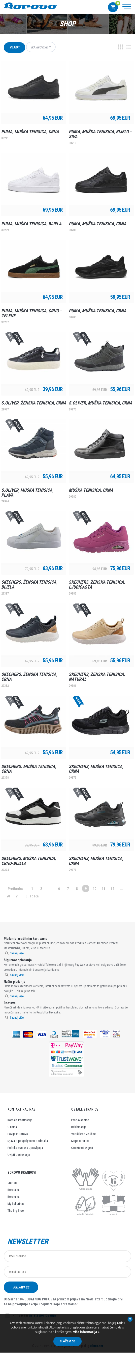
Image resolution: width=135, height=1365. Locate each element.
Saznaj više (17, 953)
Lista (128, 46)
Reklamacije (78, 1127)
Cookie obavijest (82, 1148)
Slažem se (67, 1341)
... (49, 889)
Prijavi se (22, 1287)
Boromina (13, 1197)
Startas (12, 1183)
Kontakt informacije (19, 1120)
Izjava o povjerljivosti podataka (27, 1141)
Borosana (13, 1190)
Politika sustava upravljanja (25, 1148)
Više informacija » (86, 1332)
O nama (12, 1127)
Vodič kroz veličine (83, 1134)
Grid (120, 46)
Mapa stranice (80, 1141)
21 (17, 896)
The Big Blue (15, 1210)
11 (103, 889)
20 (8, 896)
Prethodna (16, 889)
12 (112, 889)
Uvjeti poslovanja (18, 1155)
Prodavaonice (80, 1120)
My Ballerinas (15, 1203)
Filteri (14, 47)
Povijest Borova (17, 1134)
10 (94, 889)
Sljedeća (32, 896)
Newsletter (27, 1241)
